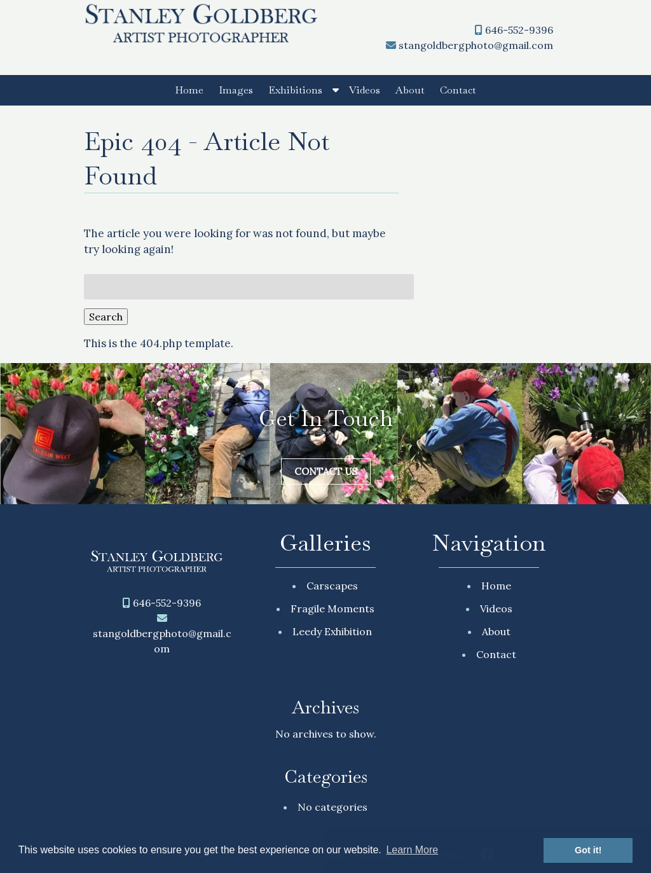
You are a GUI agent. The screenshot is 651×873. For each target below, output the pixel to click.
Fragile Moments (332, 608)
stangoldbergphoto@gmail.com (476, 45)
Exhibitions (295, 90)
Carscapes (332, 585)
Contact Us (325, 471)
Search (106, 316)
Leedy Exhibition (332, 631)
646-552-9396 (519, 30)
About (410, 90)
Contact (458, 90)
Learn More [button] (412, 849)
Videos (364, 90)
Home (189, 90)
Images (236, 90)
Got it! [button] (588, 850)
